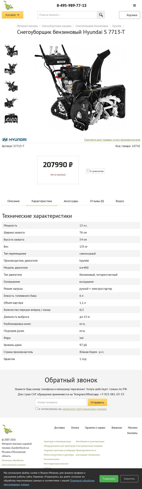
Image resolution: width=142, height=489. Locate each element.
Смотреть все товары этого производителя (112, 139)
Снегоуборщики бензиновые (92, 26)
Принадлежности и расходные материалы (88, 452)
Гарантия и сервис (95, 427)
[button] (134, 5)
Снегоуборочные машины (56, 26)
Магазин (132, 427)
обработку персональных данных (84, 409)
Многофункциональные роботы (56, 465)
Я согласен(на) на (71, 408)
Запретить (129, 478)
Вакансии (117, 427)
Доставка (59, 427)
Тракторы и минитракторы (57, 441)
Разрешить (109, 478)
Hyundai (116, 26)
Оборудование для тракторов (59, 445)
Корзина (132, 15)
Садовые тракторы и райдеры (59, 450)
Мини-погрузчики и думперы (59, 454)
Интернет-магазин (27, 26)
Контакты (132, 433)
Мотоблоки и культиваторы (90, 441)
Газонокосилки (51, 459)
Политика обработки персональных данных (14, 462)
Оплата (75, 427)
